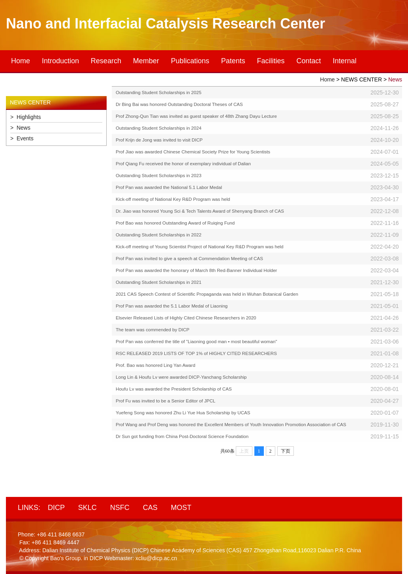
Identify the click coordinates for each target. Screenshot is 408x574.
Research (106, 61)
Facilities (271, 61)
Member (146, 61)
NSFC (120, 508)
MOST (181, 508)
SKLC (87, 508)
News (395, 79)
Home (20, 61)
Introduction (60, 61)
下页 (285, 451)
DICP (56, 508)
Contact (309, 61)
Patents (233, 61)
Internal (344, 61)
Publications (190, 61)
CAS (150, 508)
